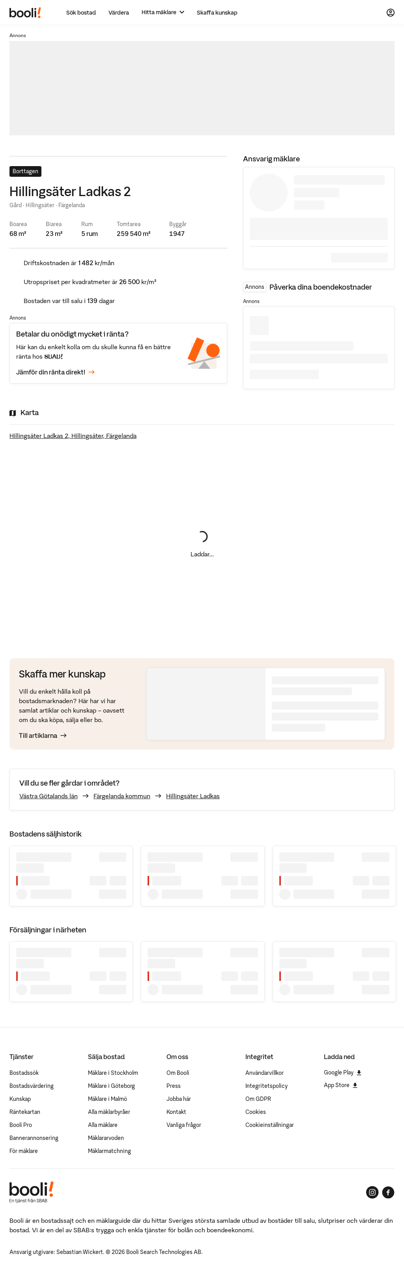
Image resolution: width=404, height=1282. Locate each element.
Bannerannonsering (33, 1138)
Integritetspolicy (266, 1085)
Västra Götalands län (48, 796)
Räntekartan (24, 1111)
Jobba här (178, 1098)
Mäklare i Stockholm (113, 1072)
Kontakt (176, 1111)
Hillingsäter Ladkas (193, 796)
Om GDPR (258, 1098)
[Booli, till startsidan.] (25, 12)
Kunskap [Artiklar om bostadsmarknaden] (20, 1098)
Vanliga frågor (183, 1125)
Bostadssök (24, 1072)
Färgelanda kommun (122, 796)
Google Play (342, 1072)
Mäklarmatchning (109, 1151)
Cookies (255, 1111)
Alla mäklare (103, 1125)
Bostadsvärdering (31, 1085)
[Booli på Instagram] (372, 1192)
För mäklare (23, 1151)
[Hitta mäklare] (163, 12)
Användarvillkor (264, 1072)
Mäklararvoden (106, 1138)
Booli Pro (20, 1125)
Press (173, 1085)
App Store (340, 1085)
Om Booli (177, 1072)
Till (43, 735)
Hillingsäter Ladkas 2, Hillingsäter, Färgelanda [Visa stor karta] (73, 436)
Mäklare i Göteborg (111, 1085)
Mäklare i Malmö (107, 1098)
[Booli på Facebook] (388, 1192)
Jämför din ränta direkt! (55, 372)
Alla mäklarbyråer (109, 1111)
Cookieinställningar (269, 1125)
